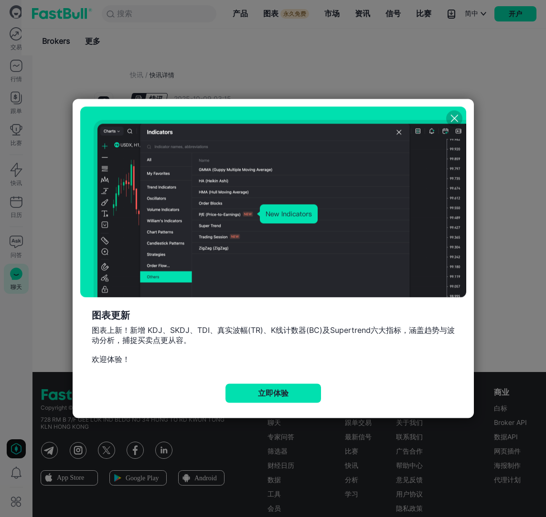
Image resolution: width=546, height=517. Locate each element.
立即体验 (273, 393)
